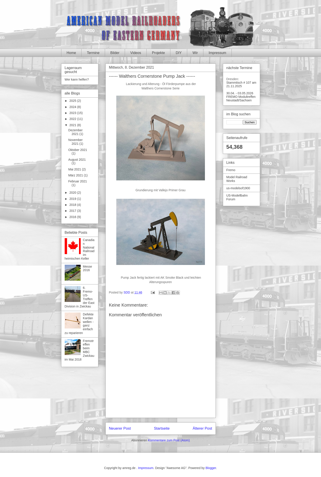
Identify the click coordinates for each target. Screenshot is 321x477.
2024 (73, 107)
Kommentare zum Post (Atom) (169, 440)
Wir (195, 53)
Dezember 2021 (75, 132)
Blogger (211, 468)
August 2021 (77, 159)
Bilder (114, 53)
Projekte (158, 53)
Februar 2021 (77, 181)
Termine (93, 53)
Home (71, 53)
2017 (73, 210)
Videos (135, 53)
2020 (73, 192)
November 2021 (75, 141)
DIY (179, 53)
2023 (73, 113)
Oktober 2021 (77, 150)
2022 (73, 119)
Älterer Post (202, 428)
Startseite (162, 428)
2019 (73, 199)
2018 (73, 205)
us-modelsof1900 (238, 188)
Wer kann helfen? (77, 79)
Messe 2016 (87, 268)
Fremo (230, 170)
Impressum (217, 53)
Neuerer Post (120, 428)
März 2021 (76, 175)
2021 (73, 125)
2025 (73, 100)
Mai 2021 (75, 169)
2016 (73, 217)
